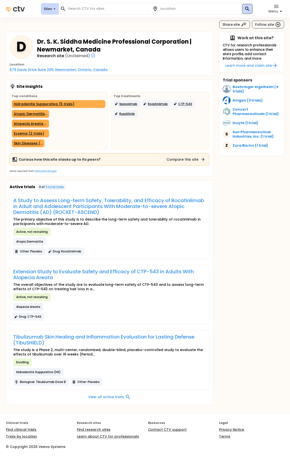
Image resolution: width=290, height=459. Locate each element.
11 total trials (54, 187)
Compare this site (185, 159)
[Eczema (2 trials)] (30, 133)
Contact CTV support (167, 429)
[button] (127, 104)
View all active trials (109, 397)
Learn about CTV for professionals (108, 436)
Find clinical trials (21, 429)
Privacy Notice (231, 429)
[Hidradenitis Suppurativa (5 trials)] (58, 104)
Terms (224, 436)
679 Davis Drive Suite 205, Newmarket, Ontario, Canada (59, 69)
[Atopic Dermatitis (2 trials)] (30, 114)
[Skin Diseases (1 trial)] (28, 143)
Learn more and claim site (251, 65)
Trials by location (21, 436)
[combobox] (106, 8)
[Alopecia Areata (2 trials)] (30, 123)
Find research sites (93, 429)
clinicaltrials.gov (45, 171)
